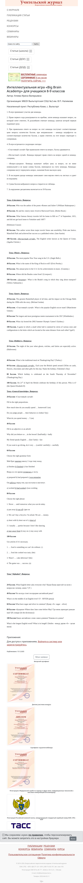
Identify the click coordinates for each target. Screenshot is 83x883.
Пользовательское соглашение (24, 854)
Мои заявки (41, 657)
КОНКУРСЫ (13, 26)
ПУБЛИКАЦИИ (34, 845)
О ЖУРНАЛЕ (13, 9)
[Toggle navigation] (21, 52)
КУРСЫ (61, 849)
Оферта (41, 857)
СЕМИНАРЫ (13, 31)
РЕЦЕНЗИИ (12, 20)
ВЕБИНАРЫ (13, 36)
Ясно (73, 838)
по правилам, (36, 834)
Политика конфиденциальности (58, 854)
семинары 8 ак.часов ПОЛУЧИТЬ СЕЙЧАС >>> (34, 77)
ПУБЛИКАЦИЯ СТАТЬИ (18, 15)
